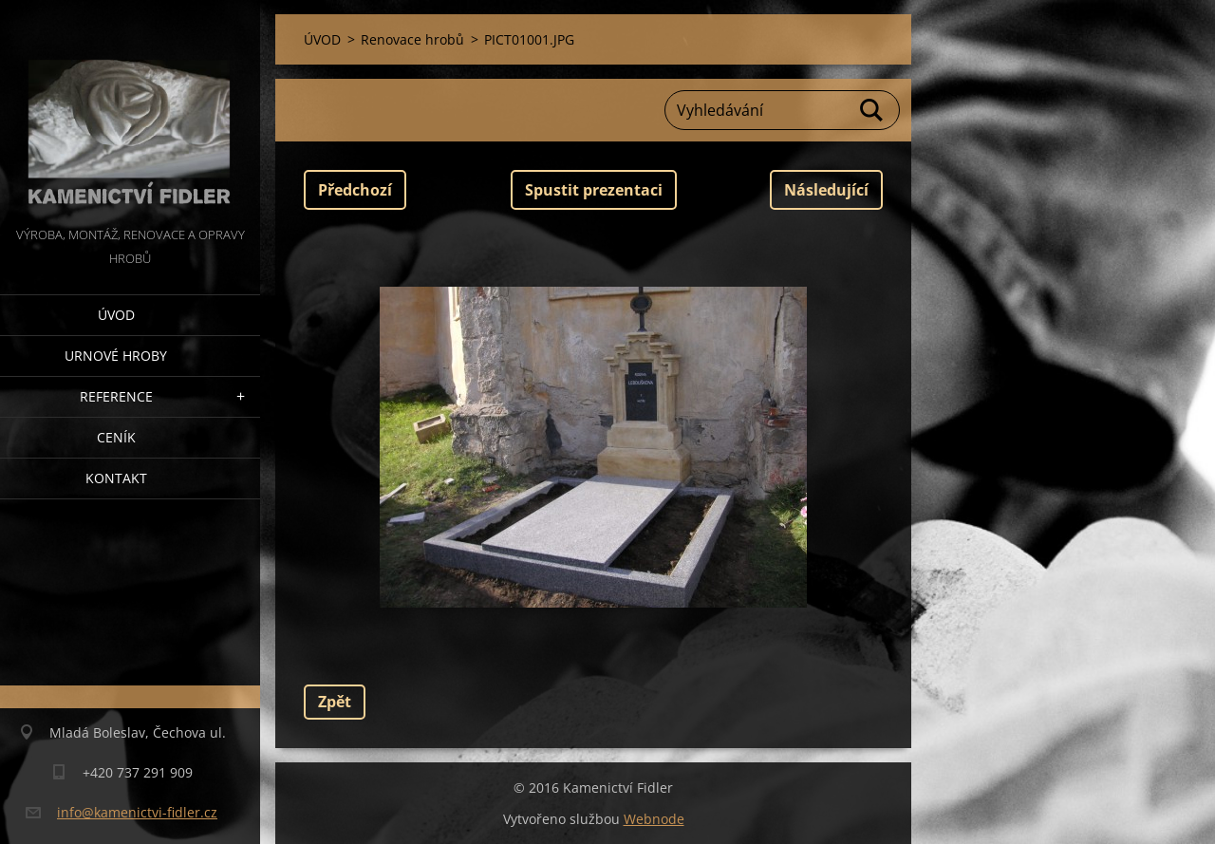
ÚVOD (116, 315)
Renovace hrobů (412, 39)
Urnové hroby (116, 356)
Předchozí (355, 189)
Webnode (654, 819)
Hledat (872, 110)
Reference (116, 396)
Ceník (116, 437)
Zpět (334, 701)
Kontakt (116, 478)
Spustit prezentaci (594, 189)
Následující (826, 189)
